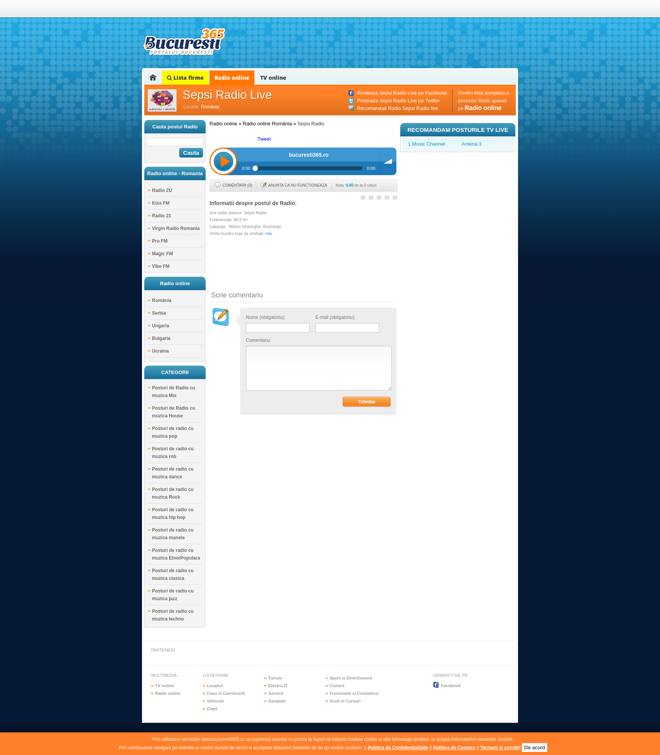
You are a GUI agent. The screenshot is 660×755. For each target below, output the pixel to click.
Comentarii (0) (237, 185)
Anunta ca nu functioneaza (297, 185)
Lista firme (185, 77)
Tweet (264, 139)
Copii (212, 708)
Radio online (231, 77)
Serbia (159, 313)
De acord (534, 747)
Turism (275, 678)
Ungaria (160, 325)
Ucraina (160, 351)
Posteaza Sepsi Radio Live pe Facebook (402, 93)
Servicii (275, 693)
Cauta (191, 152)
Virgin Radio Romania (176, 228)
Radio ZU (162, 190)
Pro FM (160, 241)
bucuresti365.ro (184, 41)
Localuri (215, 685)
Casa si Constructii (226, 693)
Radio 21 (161, 215)
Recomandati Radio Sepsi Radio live (397, 108)
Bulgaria (161, 338)
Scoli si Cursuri (345, 701)
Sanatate (277, 701)
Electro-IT (278, 685)
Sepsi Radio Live (227, 95)
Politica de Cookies (454, 747)
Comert (337, 685)
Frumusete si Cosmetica (354, 693)
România (210, 107)
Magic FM (162, 253)
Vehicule (215, 701)
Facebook (450, 685)
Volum (388, 161)
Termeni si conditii (500, 747)
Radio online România (267, 123)
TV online (273, 77)
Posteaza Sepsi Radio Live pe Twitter (398, 100)
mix (269, 233)
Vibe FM (161, 266)
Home (153, 78)
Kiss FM (161, 203)
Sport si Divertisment (351, 678)
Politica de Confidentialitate (398, 747)
